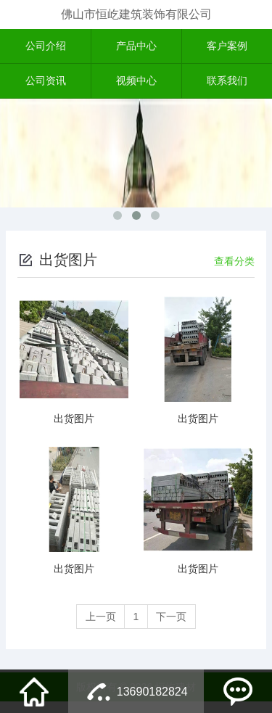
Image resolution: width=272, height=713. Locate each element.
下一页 (172, 584)
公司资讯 (45, 82)
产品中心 (136, 46)
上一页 (100, 584)
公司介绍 (45, 46)
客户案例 (227, 46)
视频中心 (136, 82)
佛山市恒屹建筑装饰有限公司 (136, 14)
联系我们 (227, 82)
